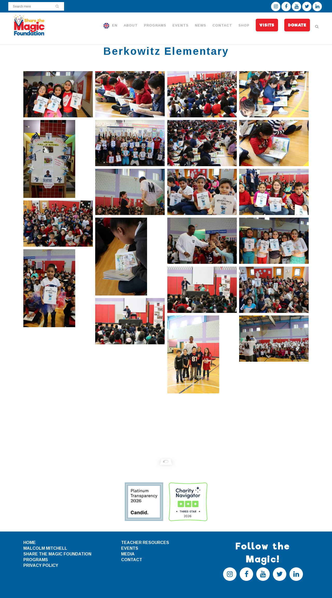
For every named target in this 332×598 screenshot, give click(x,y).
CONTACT (131, 559)
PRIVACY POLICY (40, 565)
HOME (29, 542)
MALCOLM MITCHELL (45, 548)
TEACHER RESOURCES (145, 542)
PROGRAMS (35, 559)
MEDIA (128, 554)
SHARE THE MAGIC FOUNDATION (57, 554)
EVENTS (129, 548)
